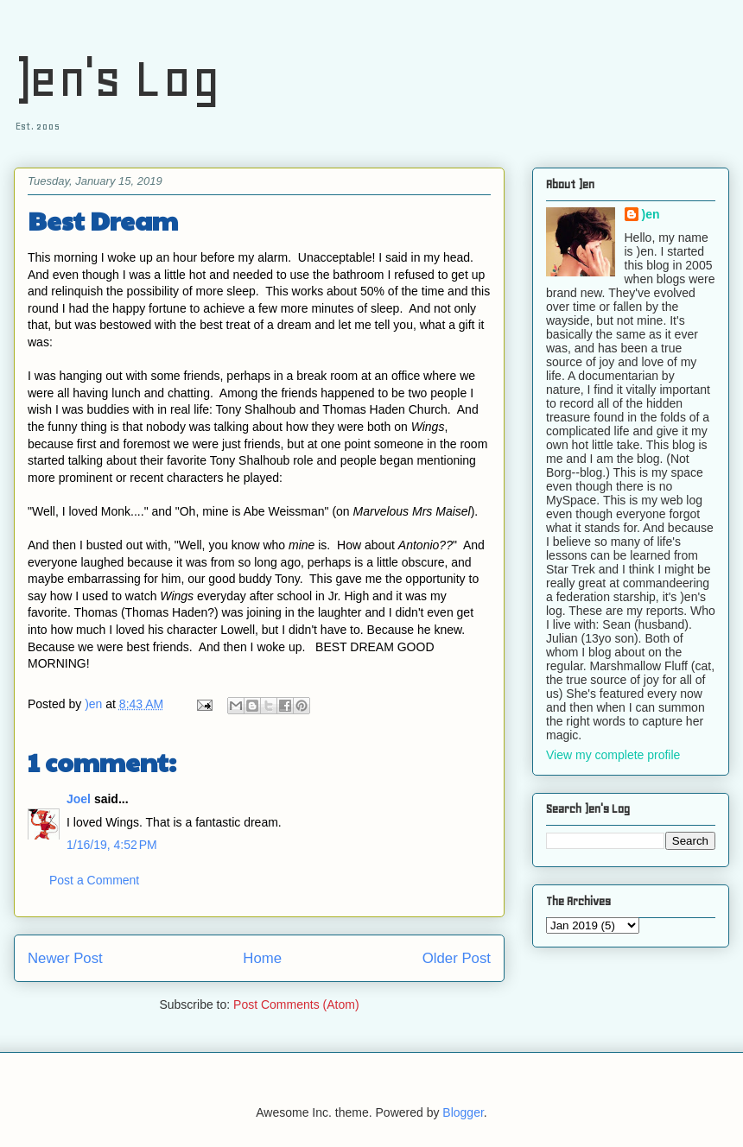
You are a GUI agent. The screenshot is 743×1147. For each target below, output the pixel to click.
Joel (79, 799)
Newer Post (65, 958)
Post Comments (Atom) (296, 1004)
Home (262, 958)
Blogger (462, 1112)
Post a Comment (94, 880)
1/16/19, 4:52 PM (112, 845)
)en (651, 214)
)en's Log (117, 78)
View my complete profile (613, 755)
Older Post (456, 958)
